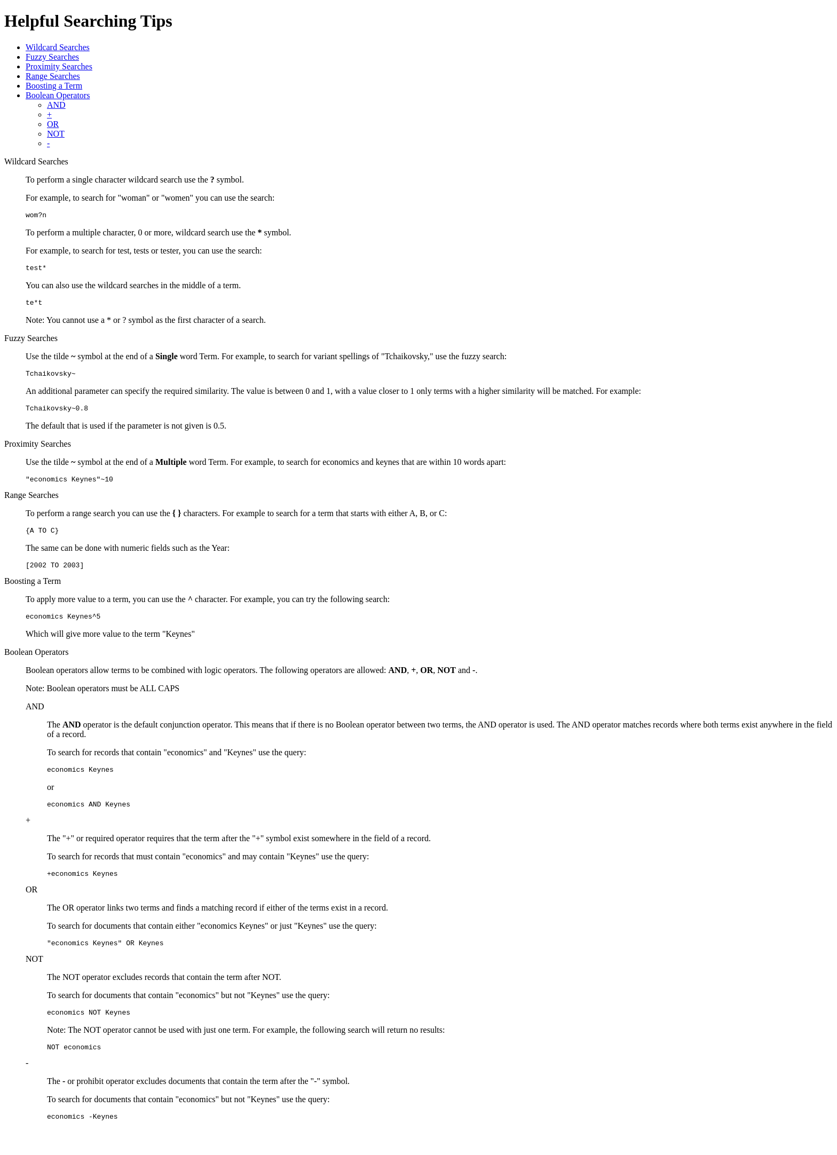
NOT (56, 133)
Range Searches (53, 76)
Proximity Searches (59, 66)
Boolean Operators (58, 95)
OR (53, 124)
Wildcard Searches (58, 47)
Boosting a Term (54, 85)
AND (56, 104)
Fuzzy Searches (52, 56)
